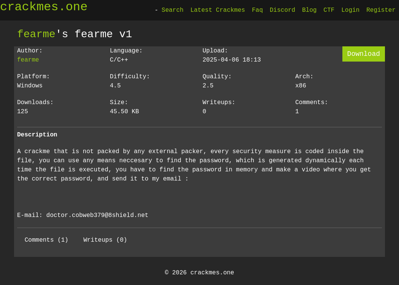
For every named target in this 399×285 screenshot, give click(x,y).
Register (381, 10)
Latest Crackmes (217, 10)
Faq (257, 10)
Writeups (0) (105, 240)
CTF (328, 10)
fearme (36, 34)
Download (363, 54)
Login (350, 10)
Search (173, 10)
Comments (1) (46, 240)
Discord (282, 10)
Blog (309, 10)
